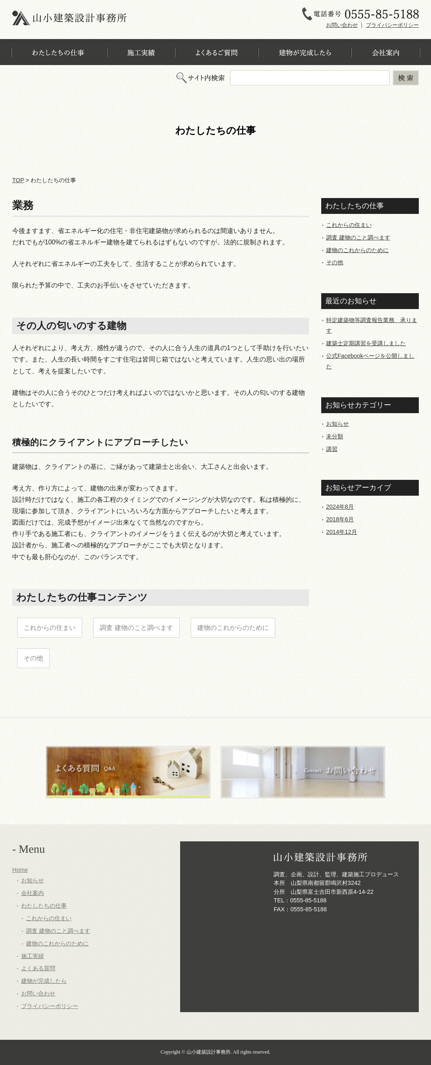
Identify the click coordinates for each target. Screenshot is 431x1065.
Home (20, 870)
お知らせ (337, 423)
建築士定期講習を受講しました (366, 343)
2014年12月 (341, 532)
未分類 (334, 436)
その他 (33, 658)
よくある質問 (38, 968)
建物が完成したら (44, 981)
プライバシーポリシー (392, 25)
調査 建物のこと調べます (136, 627)
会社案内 (32, 893)
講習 (331, 449)
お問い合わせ (342, 25)
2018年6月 (340, 519)
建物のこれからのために (233, 627)
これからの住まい (50, 627)
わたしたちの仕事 (44, 905)
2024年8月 (340, 506)
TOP (18, 180)
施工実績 (32, 956)
